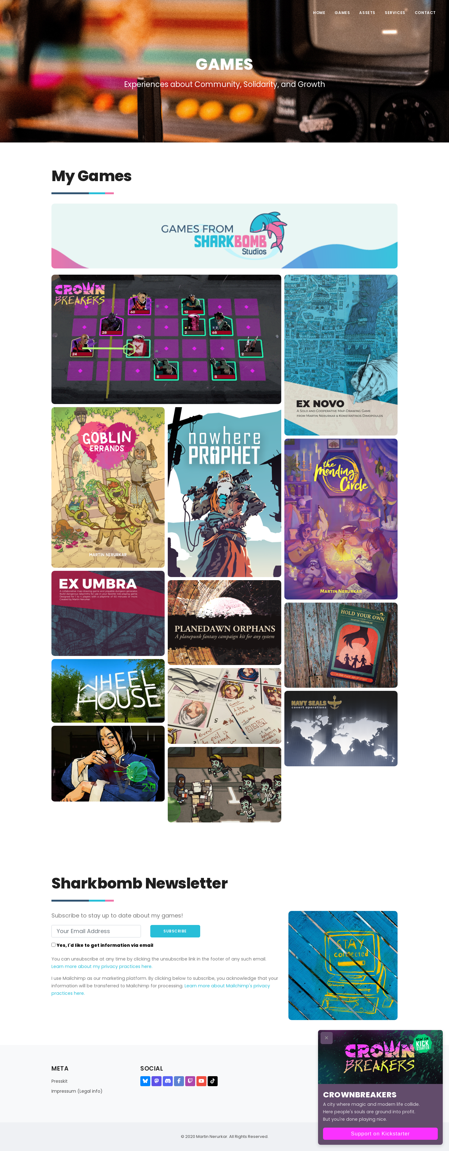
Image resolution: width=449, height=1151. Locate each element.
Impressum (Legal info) (77, 1091)
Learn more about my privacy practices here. (101, 966)
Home (319, 12)
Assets (367, 12)
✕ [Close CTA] (326, 1038)
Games (342, 12)
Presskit (59, 1081)
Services (395, 12)
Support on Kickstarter (380, 1134)
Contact (425, 12)
